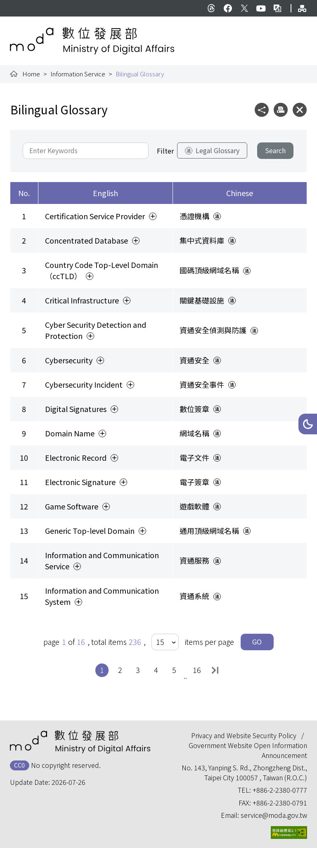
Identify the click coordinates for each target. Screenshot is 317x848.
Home (31, 73)
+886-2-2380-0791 (280, 803)
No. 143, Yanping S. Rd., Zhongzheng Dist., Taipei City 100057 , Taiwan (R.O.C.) (244, 772)
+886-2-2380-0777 (280, 790)
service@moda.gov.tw (274, 815)
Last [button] (215, 670)
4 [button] (158, 669)
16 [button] (197, 669)
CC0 (19, 764)
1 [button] (104, 669)
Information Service (77, 73)
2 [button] (122, 669)
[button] (307, 424)
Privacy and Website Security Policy (243, 735)
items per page (209, 641)
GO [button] (257, 642)
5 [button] (176, 669)
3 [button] (139, 669)
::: (15, 5)
